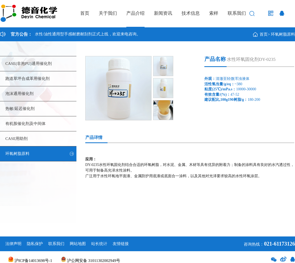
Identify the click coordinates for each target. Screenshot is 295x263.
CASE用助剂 (16, 138)
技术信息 (191, 13)
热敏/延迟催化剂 (20, 108)
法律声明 (13, 244)
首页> (265, 34)
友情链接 (121, 244)
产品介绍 (135, 13)
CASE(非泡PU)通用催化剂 (28, 63)
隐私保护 (35, 244)
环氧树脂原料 (283, 34)
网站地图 (78, 244)
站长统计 (99, 244)
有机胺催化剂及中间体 (25, 123)
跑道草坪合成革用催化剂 (27, 78)
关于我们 (108, 13)
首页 (84, 13)
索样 (213, 13)
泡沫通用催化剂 (19, 93)
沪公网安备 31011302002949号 (90, 260)
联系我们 (237, 13)
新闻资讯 (163, 13)
